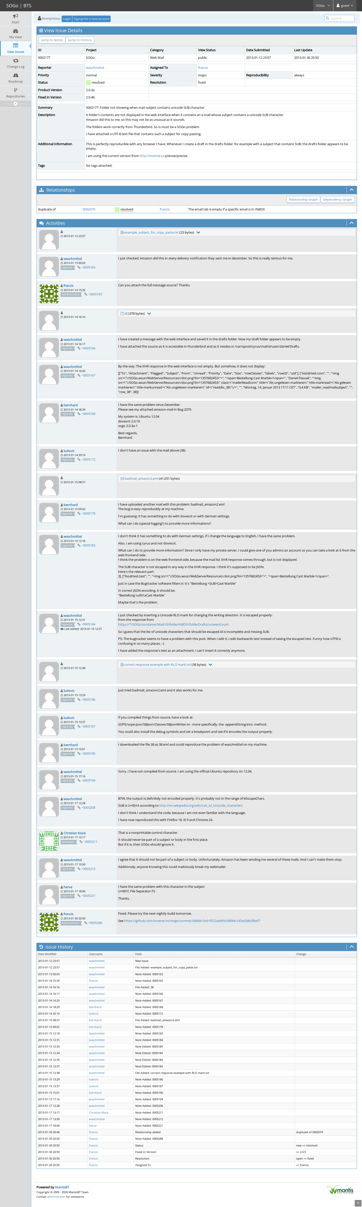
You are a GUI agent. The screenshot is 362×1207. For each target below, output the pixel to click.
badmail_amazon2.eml (141, 478)
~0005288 (95, 922)
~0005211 (90, 841)
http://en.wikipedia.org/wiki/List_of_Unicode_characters (201, 805)
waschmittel (95, 67)
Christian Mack (75, 833)
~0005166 (88, 348)
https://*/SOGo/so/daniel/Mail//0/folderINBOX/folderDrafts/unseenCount (173, 624)
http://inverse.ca (152, 155)
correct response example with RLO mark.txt (157, 664)
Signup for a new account (91, 19)
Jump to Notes (52, 40)
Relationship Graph (303, 199)
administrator (56, 1196)
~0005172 (88, 459)
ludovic (69, 451)
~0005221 (88, 895)
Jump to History (80, 40)
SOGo (323, 5)
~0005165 (95, 294)
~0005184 (88, 624)
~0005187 (88, 726)
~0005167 (88, 375)
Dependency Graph (337, 199)
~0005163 (88, 267)
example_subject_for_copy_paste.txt (151, 232)
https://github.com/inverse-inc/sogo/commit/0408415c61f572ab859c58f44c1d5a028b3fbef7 (192, 920)
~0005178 (88, 513)
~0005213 (88, 868)
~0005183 (88, 545)
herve (68, 887)
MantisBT (62, 1187)
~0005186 (88, 699)
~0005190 (88, 753)
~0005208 (88, 807)
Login (67, 19)
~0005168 (88, 413)
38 (126, 313)
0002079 (89, 209)
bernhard (71, 405)
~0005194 (88, 780)
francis (203, 67)
